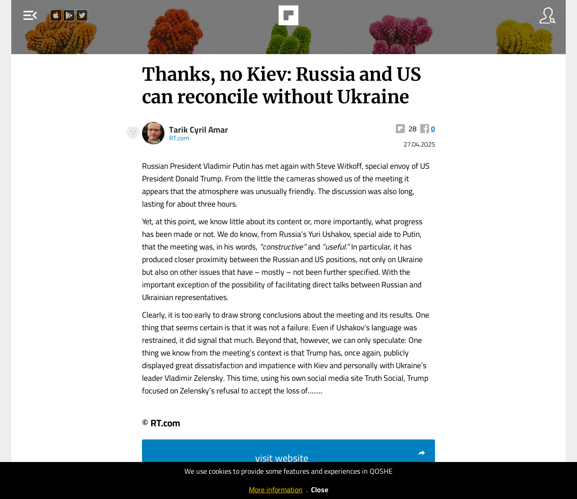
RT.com (179, 138)
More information (275, 489)
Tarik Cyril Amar (198, 130)
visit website (340, 457)
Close (319, 489)
